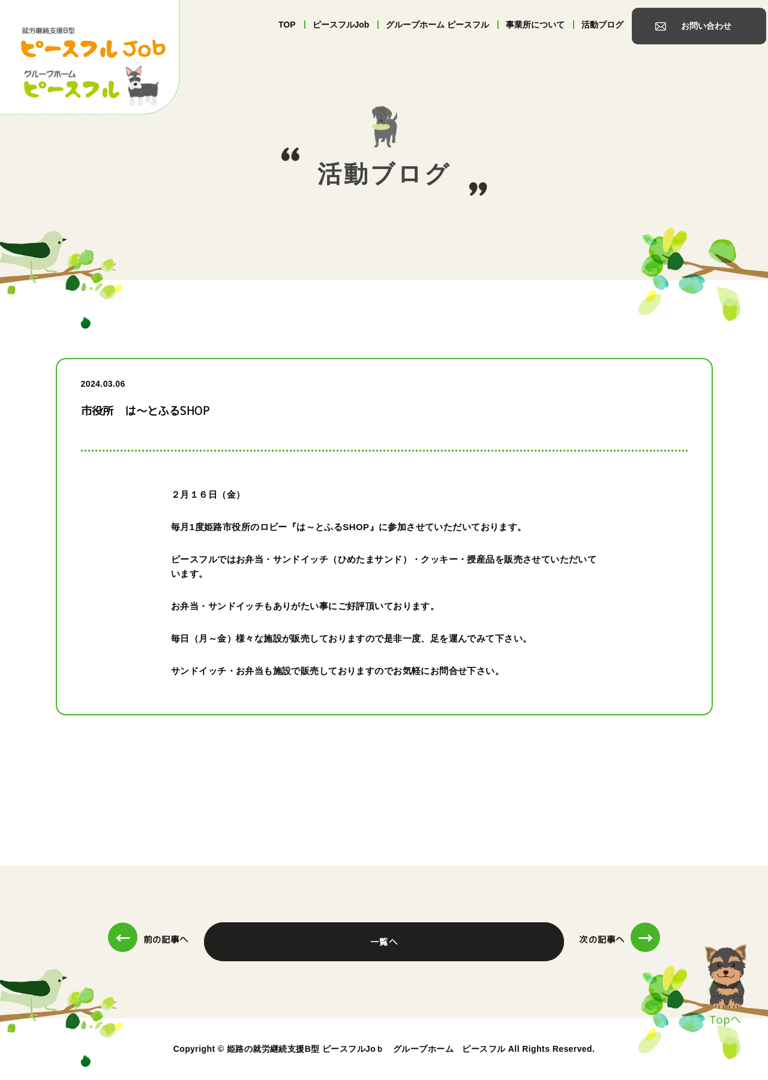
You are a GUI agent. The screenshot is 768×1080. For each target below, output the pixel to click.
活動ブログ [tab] (602, 24)
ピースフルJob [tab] (341, 24)
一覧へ (383, 941)
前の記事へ (148, 939)
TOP (287, 24)
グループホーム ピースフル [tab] (437, 24)
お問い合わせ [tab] (706, 26)
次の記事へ (619, 939)
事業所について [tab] (535, 24)
